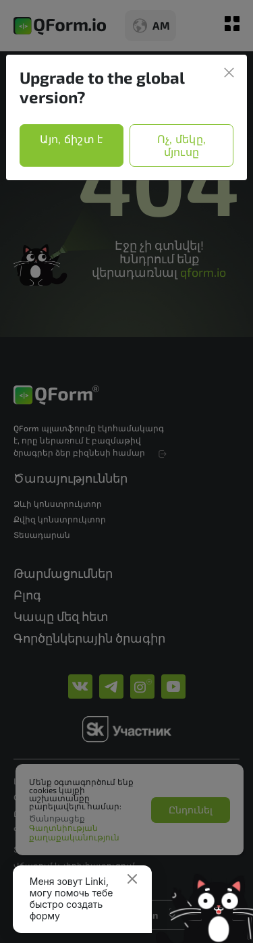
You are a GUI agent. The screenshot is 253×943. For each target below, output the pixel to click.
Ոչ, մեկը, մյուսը (181, 145)
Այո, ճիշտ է (71, 138)
